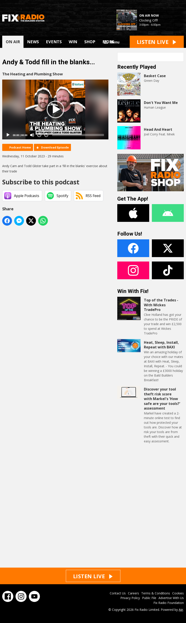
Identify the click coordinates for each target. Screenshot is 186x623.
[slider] (78, 135)
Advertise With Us (171, 598)
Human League (155, 107)
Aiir (181, 609)
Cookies (178, 593)
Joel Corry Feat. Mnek (159, 134)
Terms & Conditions (155, 593)
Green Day (151, 80)
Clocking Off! (148, 20)
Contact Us (118, 593)
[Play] (8, 135)
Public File (149, 598)
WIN (73, 41)
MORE (108, 41)
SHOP (89, 41)
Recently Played (136, 67)
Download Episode (55, 147)
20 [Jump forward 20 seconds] (46, 135)
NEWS (33, 41)
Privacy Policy (130, 598)
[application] (55, 109)
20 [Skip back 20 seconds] (39, 135)
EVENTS (54, 41)
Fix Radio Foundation (168, 603)
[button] (55, 109)
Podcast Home (20, 147)
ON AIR (13, 41)
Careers (133, 593)
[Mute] (32, 135)
